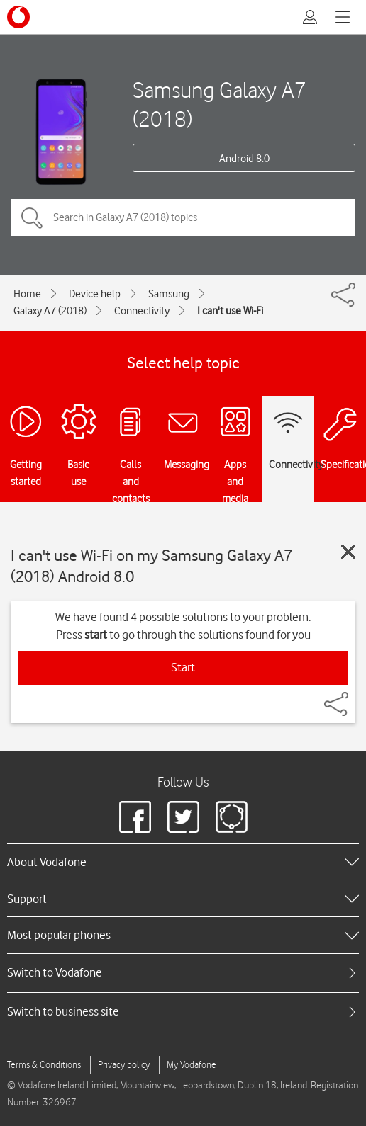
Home (27, 294)
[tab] (183, 972)
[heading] (183, 861)
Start (183, 667)
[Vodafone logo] (18, 17)
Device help (95, 294)
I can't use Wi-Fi (230, 311)
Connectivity (142, 311)
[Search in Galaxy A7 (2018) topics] (183, 217)
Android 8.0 (244, 158)
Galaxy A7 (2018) (50, 311)
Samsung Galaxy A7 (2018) (219, 104)
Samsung (168, 294)
